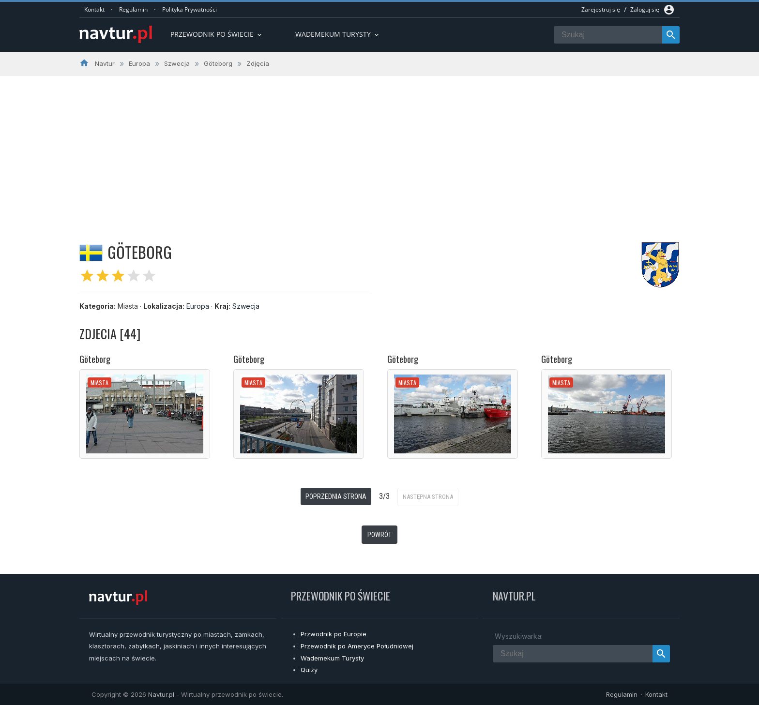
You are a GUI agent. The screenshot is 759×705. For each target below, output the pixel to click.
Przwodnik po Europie (333, 634)
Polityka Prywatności (189, 9)
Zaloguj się (644, 9)
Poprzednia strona (335, 496)
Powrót (379, 535)
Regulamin (133, 9)
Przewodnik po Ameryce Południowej (357, 646)
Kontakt (94, 9)
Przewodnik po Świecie (216, 34)
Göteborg (94, 359)
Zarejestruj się (600, 9)
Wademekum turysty (337, 34)
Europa (197, 306)
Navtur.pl (161, 694)
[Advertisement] (379, 148)
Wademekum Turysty (332, 658)
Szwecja (245, 306)
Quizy (309, 670)
